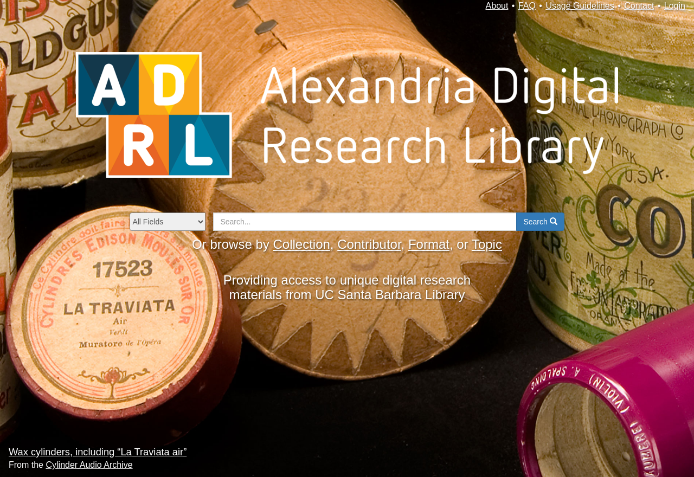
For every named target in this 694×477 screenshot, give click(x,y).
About (497, 5)
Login (674, 5)
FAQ (527, 5)
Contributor (369, 244)
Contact (639, 5)
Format (428, 244)
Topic (487, 244)
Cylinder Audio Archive (89, 464)
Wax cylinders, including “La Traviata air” (98, 451)
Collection (301, 244)
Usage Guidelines (579, 5)
